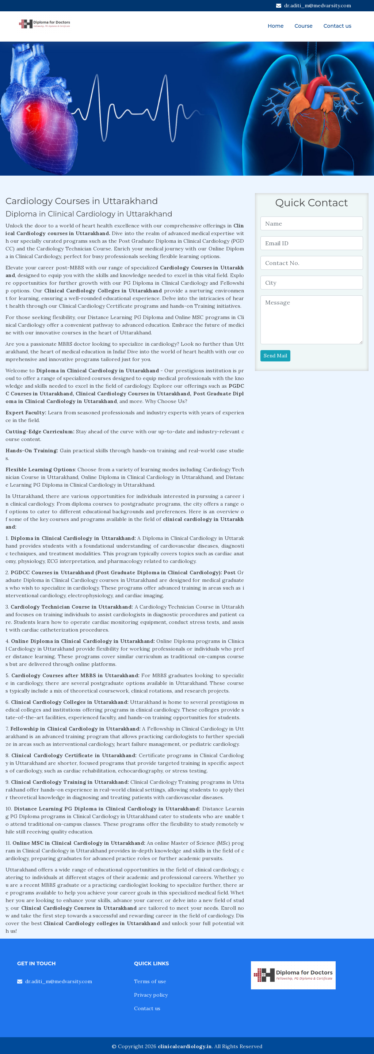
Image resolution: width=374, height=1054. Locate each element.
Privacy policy (151, 995)
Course (304, 26)
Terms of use (150, 981)
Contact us (337, 26)
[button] (28, 109)
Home (276, 26)
